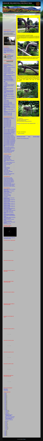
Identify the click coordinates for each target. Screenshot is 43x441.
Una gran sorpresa (6, 101)
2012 (5, 409)
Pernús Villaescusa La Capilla (8, 177)
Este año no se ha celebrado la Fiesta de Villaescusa (9, 418)
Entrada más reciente (21, 136)
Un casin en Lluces (6, 172)
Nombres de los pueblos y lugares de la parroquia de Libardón (9, 205)
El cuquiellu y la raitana (7, 157)
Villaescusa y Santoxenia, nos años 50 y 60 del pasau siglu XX (9, 106)
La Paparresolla (6, 169)
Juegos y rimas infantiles (7, 194)
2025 (5, 394)
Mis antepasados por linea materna (9, 90)
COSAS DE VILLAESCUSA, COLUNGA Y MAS (17, 3)
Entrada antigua (36, 136)
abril (6, 425)
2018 (5, 402)
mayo (6, 424)
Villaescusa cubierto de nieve (21, 120)
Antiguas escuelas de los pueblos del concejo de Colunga (9, 191)
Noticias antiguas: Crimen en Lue (8, 211)
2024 (5, 395)
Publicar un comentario (21, 133)
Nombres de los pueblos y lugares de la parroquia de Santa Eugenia (9, 208)
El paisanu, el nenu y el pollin (8, 163)
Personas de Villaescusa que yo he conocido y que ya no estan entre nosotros (9, 92)
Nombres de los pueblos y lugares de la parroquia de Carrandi (9, 200)
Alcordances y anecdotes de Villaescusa (9, 67)
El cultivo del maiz (6, 193)
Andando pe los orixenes (7, 68)
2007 (5, 435)
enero (6, 429)
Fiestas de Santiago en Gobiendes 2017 (9, 143)
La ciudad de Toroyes (7, 168)
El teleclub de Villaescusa (7, 70)
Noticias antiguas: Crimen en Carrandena (9, 210)
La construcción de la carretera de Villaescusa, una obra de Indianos (8, 79)
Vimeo (10, 238)
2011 (5, 430)
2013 (5, 408)
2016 (5, 404)
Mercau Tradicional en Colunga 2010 (9, 151)
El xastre (5, 165)
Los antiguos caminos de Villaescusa (9, 84)
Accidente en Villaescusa (7, 64)
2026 (5, 393)
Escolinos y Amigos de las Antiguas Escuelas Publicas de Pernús (9, 50)
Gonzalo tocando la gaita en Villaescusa (9, 237)
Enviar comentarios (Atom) (25, 138)
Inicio (29, 136)
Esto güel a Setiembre (7, 167)
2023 (5, 396)
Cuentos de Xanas (6, 155)
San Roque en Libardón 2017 (8, 152)
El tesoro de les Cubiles (7, 164)
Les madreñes (6, 83)
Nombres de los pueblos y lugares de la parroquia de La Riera (9, 203)
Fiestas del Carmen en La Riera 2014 (9, 144)
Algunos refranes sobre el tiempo (10, 416)
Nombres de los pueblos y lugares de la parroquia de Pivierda (9, 207)
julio (6, 422)
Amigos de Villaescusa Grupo (8, 49)
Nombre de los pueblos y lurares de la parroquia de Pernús (9, 198)
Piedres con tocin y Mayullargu (8, 171)
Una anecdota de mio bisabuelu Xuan (9, 173)
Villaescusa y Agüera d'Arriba (8, 103)
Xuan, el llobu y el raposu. (7, 174)
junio (6, 423)
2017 (5, 403)
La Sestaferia (5, 82)
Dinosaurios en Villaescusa (7, 69)
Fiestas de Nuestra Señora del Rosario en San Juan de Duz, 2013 (9, 133)
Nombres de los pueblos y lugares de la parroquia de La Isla (9, 201)
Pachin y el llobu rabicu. (7, 170)
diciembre (6, 410)
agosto (6, 421)
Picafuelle (6, 238)
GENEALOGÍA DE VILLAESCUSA (9, 31)
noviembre (6, 411)
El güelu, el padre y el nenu (7, 159)
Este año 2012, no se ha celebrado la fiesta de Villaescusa (9, 118)
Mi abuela (5, 87)
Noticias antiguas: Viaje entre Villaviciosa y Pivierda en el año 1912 (9, 218)
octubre (6, 412)
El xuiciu (5, 166)
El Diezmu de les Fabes (7, 158)
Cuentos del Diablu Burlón (7, 156)
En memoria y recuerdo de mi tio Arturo (9, 72)
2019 (5, 401)
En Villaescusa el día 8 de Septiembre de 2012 (8, 415)
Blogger (24, 439)
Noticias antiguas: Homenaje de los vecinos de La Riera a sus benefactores (9, 214)
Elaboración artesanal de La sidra (8, 71)
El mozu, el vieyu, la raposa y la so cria (9, 162)
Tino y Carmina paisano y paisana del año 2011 (24, 121)
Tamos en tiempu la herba (7, 223)
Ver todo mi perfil (9, 58)
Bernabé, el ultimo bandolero (8, 192)
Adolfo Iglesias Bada (7, 48)
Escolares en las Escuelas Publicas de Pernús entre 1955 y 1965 (9, 75)
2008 (5, 434)
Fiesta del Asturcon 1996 (7, 126)
